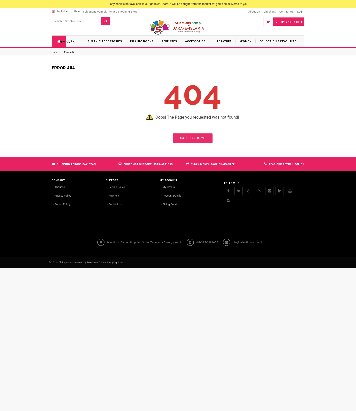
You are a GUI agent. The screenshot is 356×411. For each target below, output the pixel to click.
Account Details (172, 195)
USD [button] (76, 11)
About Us (60, 187)
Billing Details (171, 204)
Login (300, 11)
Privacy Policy (63, 195)
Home (55, 52)
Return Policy (62, 204)
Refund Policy (117, 187)
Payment (114, 195)
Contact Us (115, 204)
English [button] (60, 11)
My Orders (169, 187)
